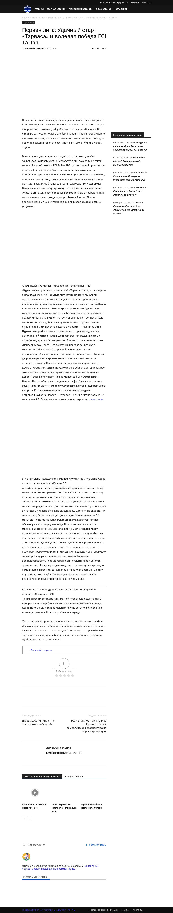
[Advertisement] (131, 73)
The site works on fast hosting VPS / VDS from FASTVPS (48, 909)
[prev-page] (24, 818)
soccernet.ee (96, 399)
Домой (25, 17)
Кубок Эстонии (103, 9)
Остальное (121, 9)
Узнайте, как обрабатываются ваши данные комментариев (60, 867)
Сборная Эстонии (56, 9)
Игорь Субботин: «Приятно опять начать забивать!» (38, 722)
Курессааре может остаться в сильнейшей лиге (64, 808)
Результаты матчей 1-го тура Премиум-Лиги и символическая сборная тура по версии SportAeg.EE (86, 726)
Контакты (146, 2)
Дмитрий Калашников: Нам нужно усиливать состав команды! (130, 176)
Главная (39, 9)
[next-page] (30, 818)
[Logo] (27, 9)
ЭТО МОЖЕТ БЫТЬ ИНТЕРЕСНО (42, 776)
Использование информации (114, 2)
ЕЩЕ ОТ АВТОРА (74, 776)
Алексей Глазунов (34, 48)
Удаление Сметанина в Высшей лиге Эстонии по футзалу (129, 191)
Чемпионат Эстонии (80, 9)
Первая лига (38, 17)
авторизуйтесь (96, 844)
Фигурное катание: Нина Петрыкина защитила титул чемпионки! (130, 146)
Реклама (135, 2)
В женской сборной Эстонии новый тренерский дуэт (129, 161)
